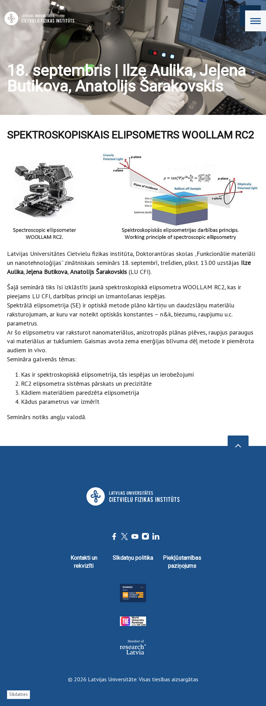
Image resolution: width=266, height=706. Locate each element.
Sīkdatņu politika (133, 558)
